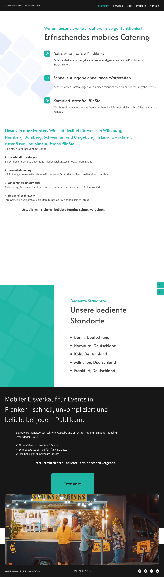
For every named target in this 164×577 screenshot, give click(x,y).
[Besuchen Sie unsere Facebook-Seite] (145, 571)
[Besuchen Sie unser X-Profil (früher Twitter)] (139, 571)
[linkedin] (157, 571)
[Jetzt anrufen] (160, 285)
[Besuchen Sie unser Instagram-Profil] (151, 571)
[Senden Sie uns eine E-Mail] (160, 292)
